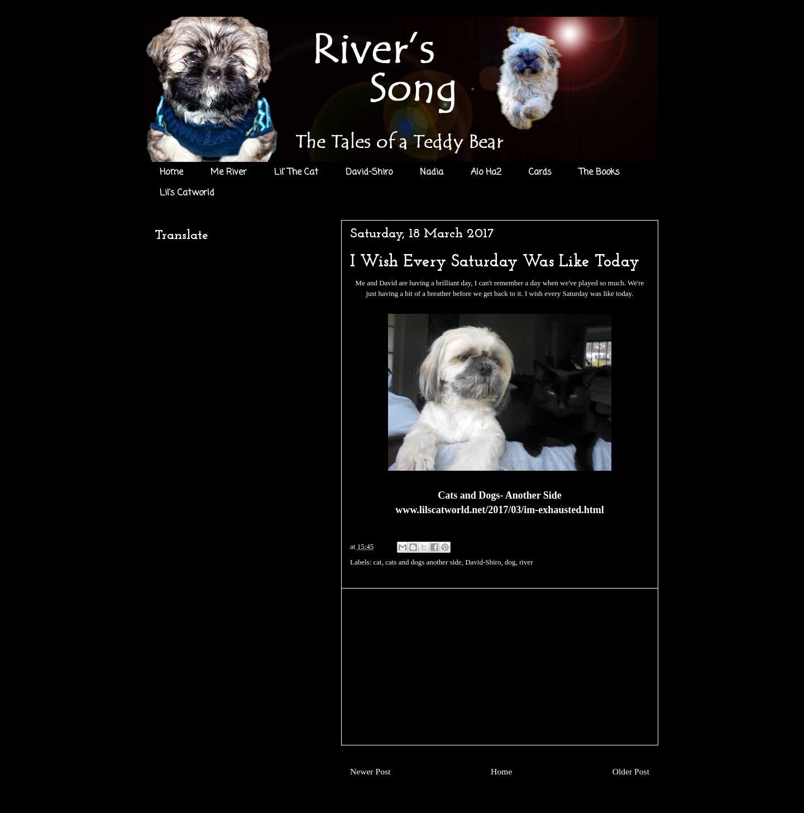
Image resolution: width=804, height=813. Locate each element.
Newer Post (370, 771)
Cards (540, 172)
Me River (228, 172)
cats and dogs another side (423, 562)
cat (378, 562)
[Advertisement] (499, 667)
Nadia (431, 172)
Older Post (630, 771)
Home (171, 172)
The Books (599, 172)
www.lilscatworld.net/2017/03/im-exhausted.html (499, 509)
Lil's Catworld (187, 193)
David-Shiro (369, 172)
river (526, 562)
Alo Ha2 (486, 172)
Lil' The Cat (296, 172)
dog (510, 562)
